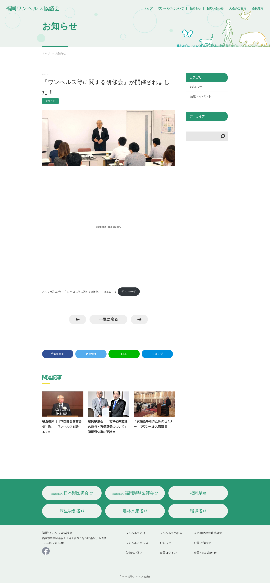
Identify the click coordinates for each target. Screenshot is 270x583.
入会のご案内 (237, 8)
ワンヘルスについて (171, 8)
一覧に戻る (108, 319)
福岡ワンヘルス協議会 (33, 8)
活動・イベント (200, 96)
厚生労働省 (70, 511)
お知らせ (195, 8)
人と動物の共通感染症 (208, 533)
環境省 (196, 511)
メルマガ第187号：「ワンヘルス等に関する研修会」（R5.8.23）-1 (79, 291)
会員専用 (257, 8)
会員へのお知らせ (205, 552)
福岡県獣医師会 (133, 493)
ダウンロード (128, 291)
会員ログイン (168, 552)
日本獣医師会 (70, 493)
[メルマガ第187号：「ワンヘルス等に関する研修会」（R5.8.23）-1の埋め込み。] (108, 227)
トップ (148, 8)
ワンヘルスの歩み (171, 533)
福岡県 (196, 493)
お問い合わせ (215, 8)
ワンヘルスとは (135, 533)
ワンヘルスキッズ (137, 542)
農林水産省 (133, 511)
